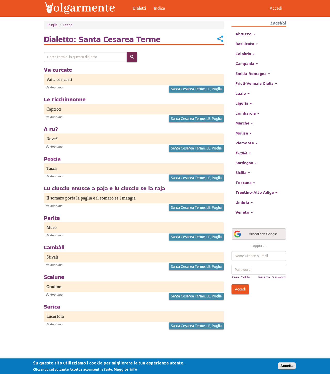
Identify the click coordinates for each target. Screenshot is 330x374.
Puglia (52, 25)
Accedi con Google (255, 234)
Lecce (67, 25)
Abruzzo (245, 34)
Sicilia (242, 172)
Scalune (54, 277)
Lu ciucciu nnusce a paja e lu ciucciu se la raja (104, 188)
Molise (243, 133)
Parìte (52, 218)
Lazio (242, 93)
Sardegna (246, 163)
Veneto (244, 212)
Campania (246, 63)
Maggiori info (125, 369)
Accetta (286, 366)
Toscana (245, 182)
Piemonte (246, 143)
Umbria (244, 202)
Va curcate (58, 69)
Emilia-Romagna (252, 73)
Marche (244, 123)
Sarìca (52, 306)
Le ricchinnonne (65, 99)
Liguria (243, 103)
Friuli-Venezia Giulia (256, 83)
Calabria (245, 54)
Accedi (240, 289)
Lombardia (247, 113)
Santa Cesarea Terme (188, 89)
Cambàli (54, 247)
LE (208, 89)
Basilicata (246, 43)
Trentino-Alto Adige (256, 192)
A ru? (51, 129)
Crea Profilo (241, 277)
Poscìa (52, 158)
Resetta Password (272, 277)
